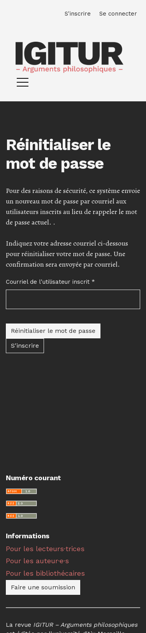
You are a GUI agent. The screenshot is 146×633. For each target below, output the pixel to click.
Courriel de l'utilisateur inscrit (50, 281)
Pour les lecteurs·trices (45, 549)
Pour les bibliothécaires (45, 573)
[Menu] (22, 84)
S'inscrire (25, 345)
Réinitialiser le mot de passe (53, 330)
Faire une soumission (43, 587)
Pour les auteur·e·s (37, 561)
